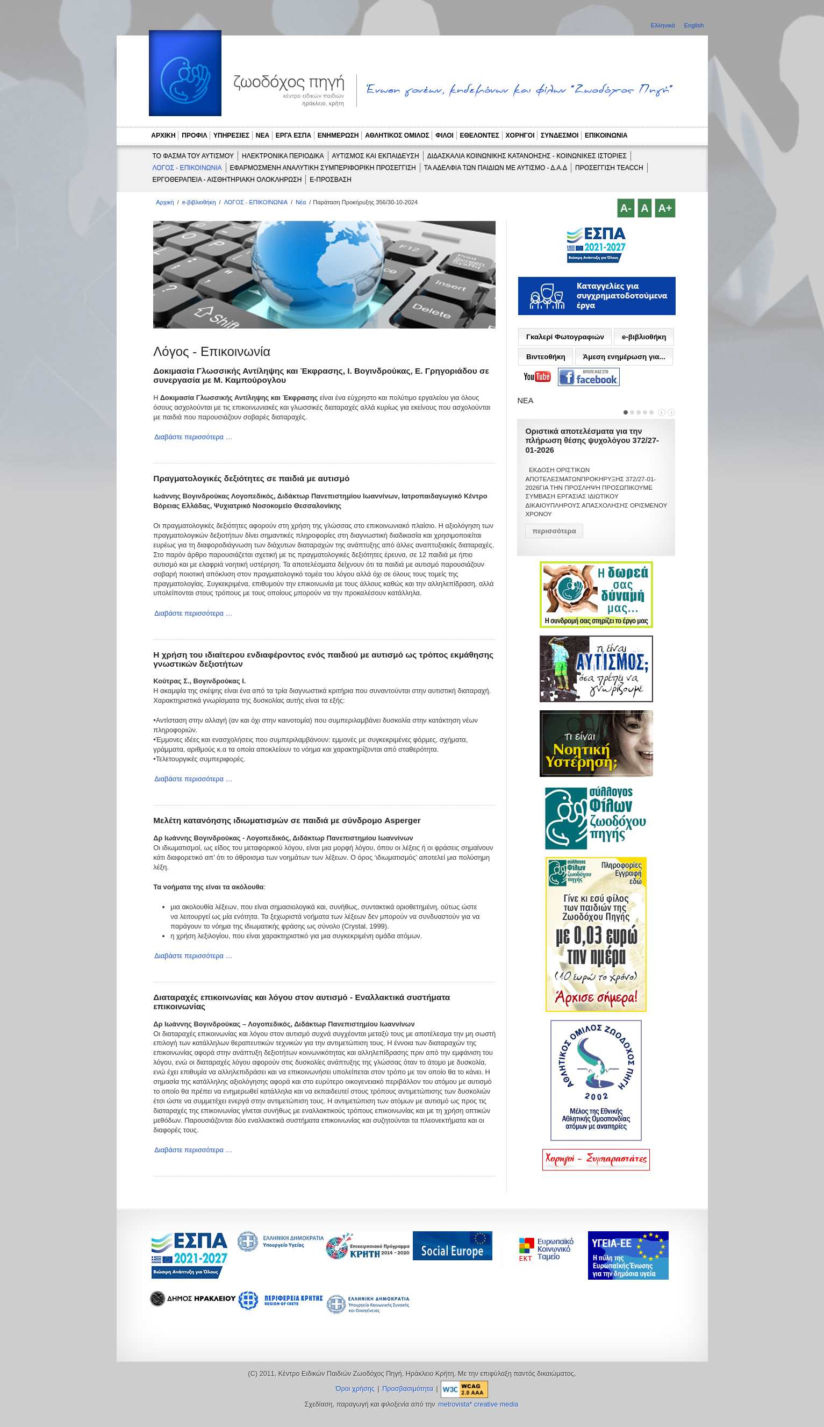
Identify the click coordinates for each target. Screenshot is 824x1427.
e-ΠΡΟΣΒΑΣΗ (331, 179)
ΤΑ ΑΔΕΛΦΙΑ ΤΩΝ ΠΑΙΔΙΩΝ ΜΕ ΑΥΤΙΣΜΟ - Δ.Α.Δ (495, 168)
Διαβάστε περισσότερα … (193, 437)
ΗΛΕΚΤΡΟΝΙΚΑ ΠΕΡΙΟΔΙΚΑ (283, 156)
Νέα (301, 202)
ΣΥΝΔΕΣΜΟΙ (559, 135)
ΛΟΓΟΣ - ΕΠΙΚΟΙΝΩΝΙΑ (187, 168)
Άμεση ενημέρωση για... (624, 357)
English (694, 25)
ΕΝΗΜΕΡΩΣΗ (338, 135)
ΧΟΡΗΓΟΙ (520, 135)
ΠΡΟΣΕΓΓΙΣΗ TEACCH (609, 168)
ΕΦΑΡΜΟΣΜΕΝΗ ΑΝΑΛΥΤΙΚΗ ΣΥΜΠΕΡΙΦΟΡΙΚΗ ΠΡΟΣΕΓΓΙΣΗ (323, 168)
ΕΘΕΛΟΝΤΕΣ (479, 135)
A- (626, 208)
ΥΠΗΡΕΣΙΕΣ (231, 135)
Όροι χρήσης (355, 1389)
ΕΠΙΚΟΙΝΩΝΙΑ (606, 135)
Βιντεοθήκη (545, 357)
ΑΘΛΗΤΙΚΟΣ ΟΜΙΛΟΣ (397, 135)
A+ (665, 208)
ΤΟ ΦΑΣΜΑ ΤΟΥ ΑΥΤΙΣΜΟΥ (193, 156)
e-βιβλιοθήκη (199, 202)
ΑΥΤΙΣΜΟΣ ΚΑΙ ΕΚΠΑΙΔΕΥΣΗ (375, 156)
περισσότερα (554, 531)
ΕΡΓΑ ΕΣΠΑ (293, 135)
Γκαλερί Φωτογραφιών (565, 337)
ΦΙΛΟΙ (444, 135)
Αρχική (165, 202)
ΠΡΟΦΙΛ (194, 135)
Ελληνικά (664, 25)
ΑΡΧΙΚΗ (163, 135)
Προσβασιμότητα (407, 1389)
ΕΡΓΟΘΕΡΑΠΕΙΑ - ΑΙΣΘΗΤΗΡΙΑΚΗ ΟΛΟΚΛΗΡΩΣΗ (227, 179)
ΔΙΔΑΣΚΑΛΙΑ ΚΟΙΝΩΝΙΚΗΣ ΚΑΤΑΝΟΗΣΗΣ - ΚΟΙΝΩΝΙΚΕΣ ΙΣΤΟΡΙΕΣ (527, 156)
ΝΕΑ (262, 135)
